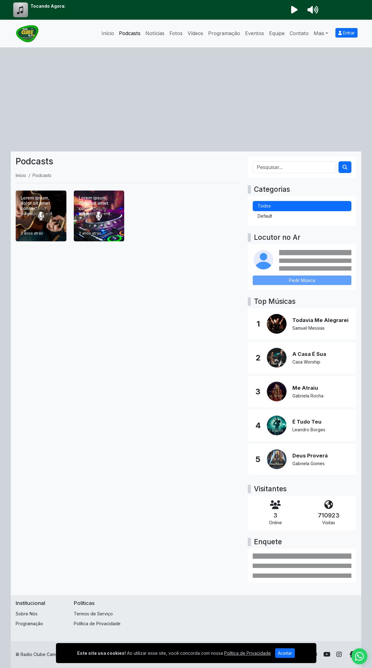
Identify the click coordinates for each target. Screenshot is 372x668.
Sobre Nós (27, 613)
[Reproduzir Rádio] (294, 9)
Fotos (176, 33)
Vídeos (195, 33)
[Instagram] (339, 654)
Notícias (154, 33)
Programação (224, 33)
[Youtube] (326, 654)
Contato (299, 33)
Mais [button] (319, 33)
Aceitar (285, 659)
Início (107, 33)
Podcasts (129, 33)
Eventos (254, 33)
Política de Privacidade (97, 623)
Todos (264, 205)
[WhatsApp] (359, 656)
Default (265, 216)
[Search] (344, 167)
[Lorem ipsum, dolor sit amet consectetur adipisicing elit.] (41, 216)
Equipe (277, 33)
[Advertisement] (186, 93)
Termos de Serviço (93, 613)
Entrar (346, 32)
